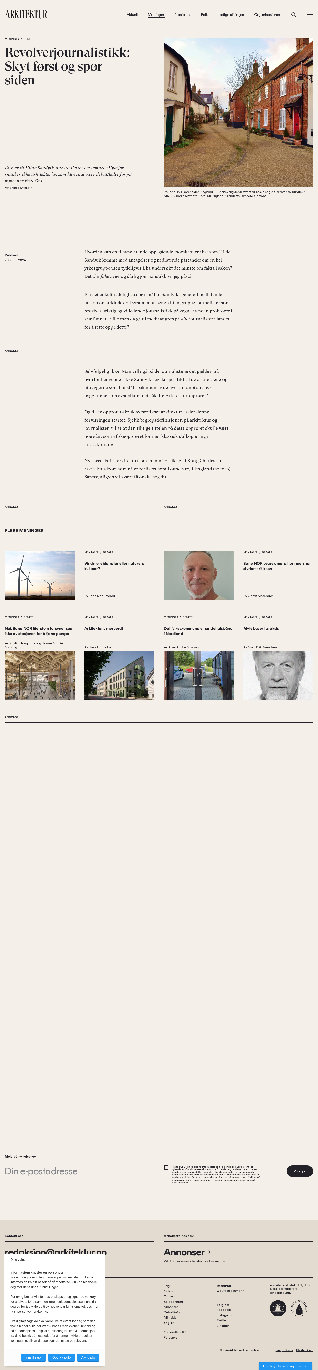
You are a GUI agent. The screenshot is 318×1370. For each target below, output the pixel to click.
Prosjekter (182, 16)
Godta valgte (61, 1357)
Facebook (224, 1310)
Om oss (169, 1296)
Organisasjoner (267, 16)
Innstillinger (33, 1357)
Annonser (187, 1252)
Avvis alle (88, 1357)
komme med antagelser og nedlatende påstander (151, 309)
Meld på (299, 1171)
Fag (167, 1286)
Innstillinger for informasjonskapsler (285, 1366)
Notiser (169, 1291)
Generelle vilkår (176, 1332)
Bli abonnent (173, 1302)
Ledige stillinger (231, 16)
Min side (170, 1317)
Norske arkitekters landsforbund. (283, 1291)
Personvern (172, 1337)
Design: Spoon (284, 1350)
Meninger (156, 16)
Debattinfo (172, 1312)
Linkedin (223, 1326)
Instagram (224, 1315)
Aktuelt (132, 16)
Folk (204, 16)
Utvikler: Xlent (304, 1350)
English (169, 1323)
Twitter (222, 1320)
